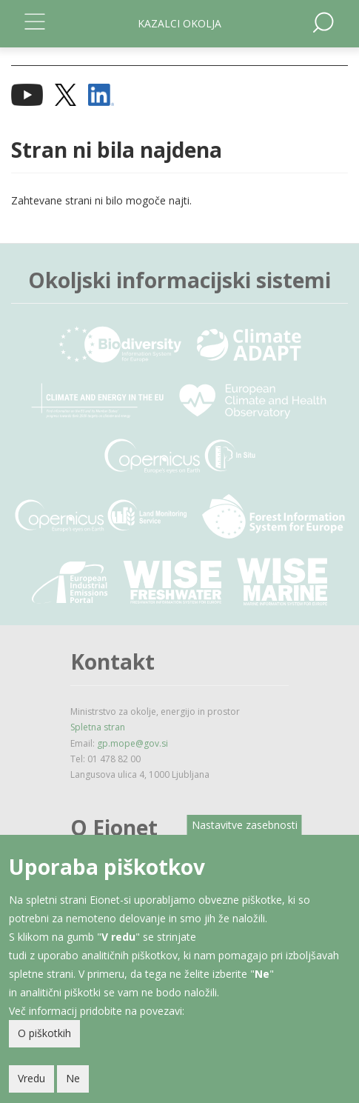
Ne (73, 1078)
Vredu (31, 1078)
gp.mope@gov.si (132, 743)
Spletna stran (97, 727)
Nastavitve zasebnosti (245, 825)
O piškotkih (44, 1033)
